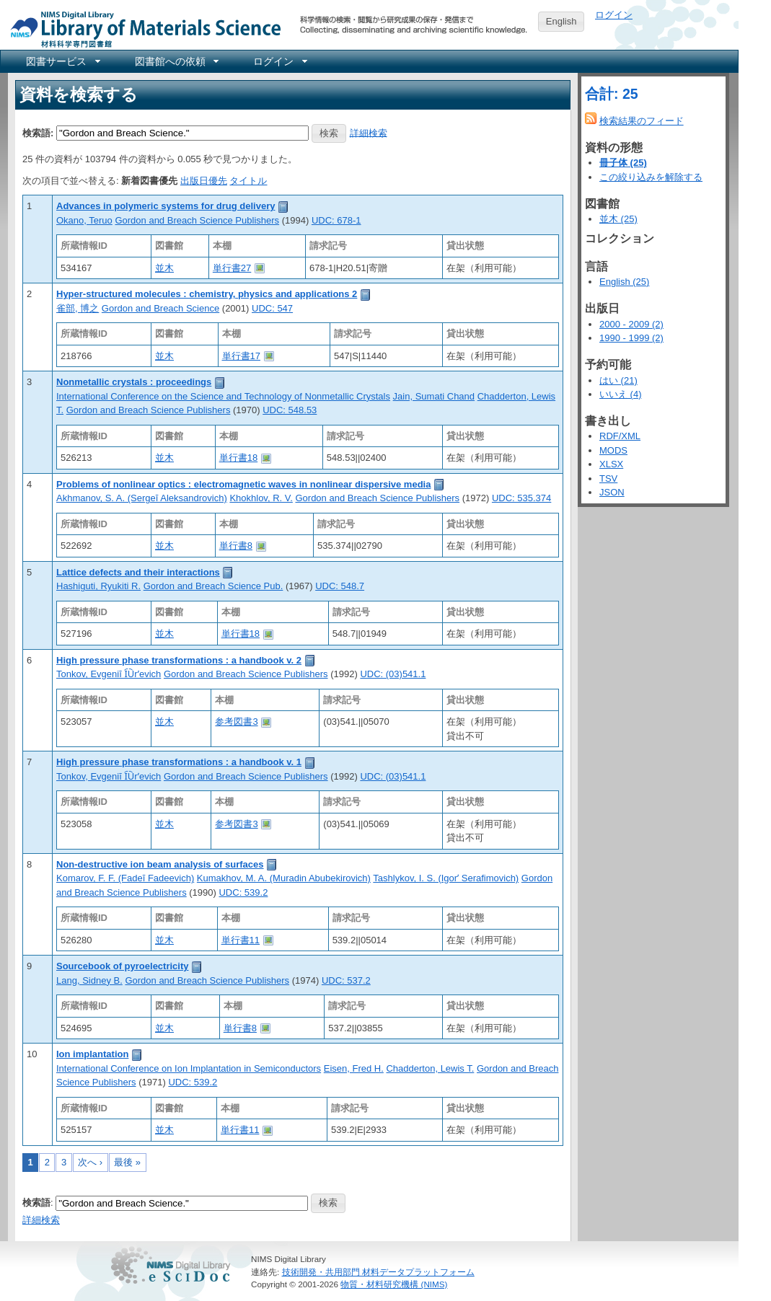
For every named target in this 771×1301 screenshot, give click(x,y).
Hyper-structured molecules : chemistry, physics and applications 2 (206, 293)
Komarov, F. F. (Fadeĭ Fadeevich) (125, 878)
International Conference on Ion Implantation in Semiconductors (188, 1068)
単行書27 (232, 268)
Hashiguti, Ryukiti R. (98, 586)
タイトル (248, 180)
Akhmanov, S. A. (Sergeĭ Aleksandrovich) (141, 498)
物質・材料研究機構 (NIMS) (393, 1284)
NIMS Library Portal (141, 28)
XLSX (611, 464)
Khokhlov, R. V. (260, 498)
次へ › (90, 1162)
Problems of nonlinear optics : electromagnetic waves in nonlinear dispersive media (243, 484)
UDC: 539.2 (243, 892)
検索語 (36, 1202)
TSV (608, 478)
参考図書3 (236, 721)
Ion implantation (92, 1054)
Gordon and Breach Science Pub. (213, 586)
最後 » (127, 1162)
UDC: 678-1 (336, 220)
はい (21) (618, 380)
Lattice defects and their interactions (138, 572)
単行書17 (241, 355)
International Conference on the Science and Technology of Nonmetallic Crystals (223, 396)
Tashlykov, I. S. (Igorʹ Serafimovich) (446, 878)
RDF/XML (619, 436)
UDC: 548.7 (339, 586)
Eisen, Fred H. (354, 1068)
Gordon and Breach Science (160, 308)
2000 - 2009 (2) (631, 324)
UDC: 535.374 (521, 498)
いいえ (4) (620, 394)
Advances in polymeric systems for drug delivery (165, 205)
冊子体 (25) (623, 162)
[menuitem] (62, 61)
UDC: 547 (272, 308)
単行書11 (240, 940)
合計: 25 (611, 94)
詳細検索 (368, 132)
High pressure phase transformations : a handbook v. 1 (178, 762)
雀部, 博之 (77, 308)
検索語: (37, 132)
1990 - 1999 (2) (631, 337)
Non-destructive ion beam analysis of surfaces (160, 864)
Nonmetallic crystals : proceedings (133, 381)
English (561, 21)
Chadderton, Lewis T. (430, 1068)
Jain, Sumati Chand (434, 396)
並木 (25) (618, 218)
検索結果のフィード (641, 120)
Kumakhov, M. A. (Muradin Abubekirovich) (284, 878)
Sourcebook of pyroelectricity (122, 966)
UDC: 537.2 (346, 980)
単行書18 (238, 457)
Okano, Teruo (84, 220)
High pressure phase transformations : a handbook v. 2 (178, 660)
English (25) (624, 281)
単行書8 (235, 545)
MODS (613, 450)
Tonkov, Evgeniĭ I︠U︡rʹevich (108, 674)
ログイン (614, 14)
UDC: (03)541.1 (393, 674)
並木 (164, 268)
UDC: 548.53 (290, 410)
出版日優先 (203, 180)
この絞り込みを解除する (650, 177)
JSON (612, 492)
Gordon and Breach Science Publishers (197, 220)
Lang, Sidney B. (89, 980)
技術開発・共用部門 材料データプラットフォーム (378, 1271)
